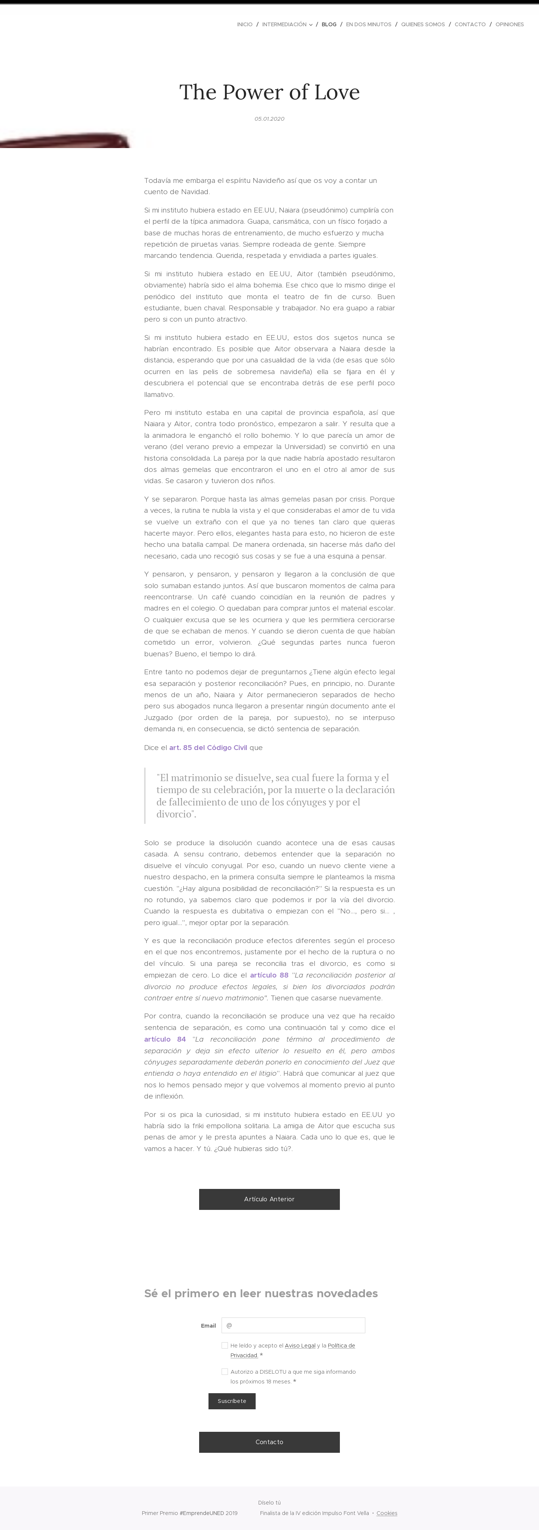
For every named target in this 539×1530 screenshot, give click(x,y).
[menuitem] (247, 24)
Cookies (387, 1513)
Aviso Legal (300, 1345)
